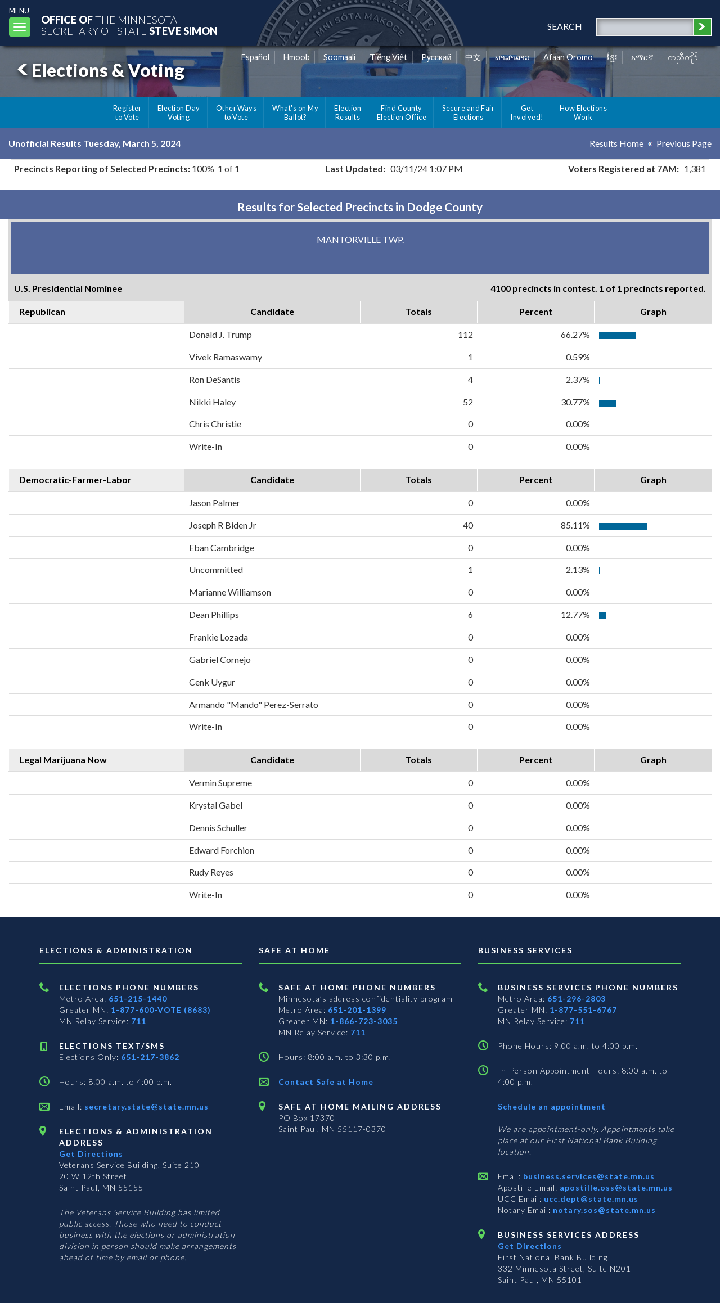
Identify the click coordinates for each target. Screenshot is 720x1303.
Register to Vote (127, 112)
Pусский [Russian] (436, 57)
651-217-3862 (150, 1057)
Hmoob (297, 57)
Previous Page (684, 143)
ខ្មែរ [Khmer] (612, 57)
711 (138, 1021)
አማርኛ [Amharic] (642, 57)
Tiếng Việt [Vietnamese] (388, 57)
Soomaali (339, 57)
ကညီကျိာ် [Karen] (683, 57)
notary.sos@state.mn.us (603, 1210)
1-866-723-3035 (364, 1021)
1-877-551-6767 (583, 1010)
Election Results (347, 112)
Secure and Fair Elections (468, 112)
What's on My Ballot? (295, 112)
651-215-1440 (138, 998)
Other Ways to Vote (236, 112)
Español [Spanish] (255, 57)
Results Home (617, 143)
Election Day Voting (179, 112)
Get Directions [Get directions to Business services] (530, 1246)
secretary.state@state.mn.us (145, 1106)
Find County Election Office (401, 112)
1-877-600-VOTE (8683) (161, 1010)
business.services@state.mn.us (588, 1176)
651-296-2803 (576, 998)
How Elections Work (583, 112)
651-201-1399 (357, 1010)
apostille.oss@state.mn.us (615, 1187)
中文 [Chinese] (473, 57)
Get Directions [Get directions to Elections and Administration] (91, 1153)
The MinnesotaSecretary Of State (129, 25)
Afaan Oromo (568, 57)
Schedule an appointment (552, 1106)
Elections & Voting (99, 70)
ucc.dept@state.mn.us (590, 1198)
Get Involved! (526, 112)
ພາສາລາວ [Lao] (512, 57)
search (564, 26)
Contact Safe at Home (326, 1081)
